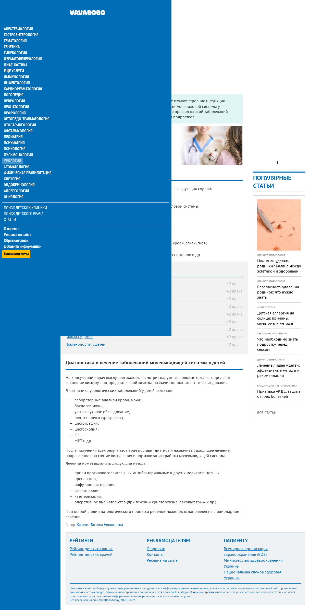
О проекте (12, 222)
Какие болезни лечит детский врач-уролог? (113, 143)
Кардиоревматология (22, 80)
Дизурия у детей (81, 290)
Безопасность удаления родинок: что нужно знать (278, 292)
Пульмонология (17, 147)
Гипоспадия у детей (84, 329)
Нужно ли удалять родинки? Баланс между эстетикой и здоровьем (279, 266)
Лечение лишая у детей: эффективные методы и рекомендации (278, 370)
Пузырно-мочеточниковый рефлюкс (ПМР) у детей (112, 306)
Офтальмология (17, 123)
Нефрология (14, 104)
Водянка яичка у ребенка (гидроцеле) (100, 313)
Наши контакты (16, 245)
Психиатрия (14, 135)
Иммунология (15, 67)
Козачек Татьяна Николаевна (100, 524)
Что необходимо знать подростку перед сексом (277, 344)
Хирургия (12, 172)
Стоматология (16, 159)
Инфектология (16, 74)
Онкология (13, 190)
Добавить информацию (22, 240)
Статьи (10, 212)
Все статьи (267, 412)
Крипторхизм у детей (86, 321)
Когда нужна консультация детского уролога (114, 137)
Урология (12, 153)
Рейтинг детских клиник (91, 548)
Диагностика (15, 55)
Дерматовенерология (22, 49)
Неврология (14, 92)
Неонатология (16, 98)
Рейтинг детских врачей (91, 554)
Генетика (12, 37)
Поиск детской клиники (26, 201)
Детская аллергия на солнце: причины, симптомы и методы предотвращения (275, 320)
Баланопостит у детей (86, 344)
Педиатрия (13, 129)
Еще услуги (13, 61)
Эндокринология (18, 178)
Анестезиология (17, 18)
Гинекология (15, 43)
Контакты (155, 554)
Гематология (15, 31)
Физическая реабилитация (26, 166)
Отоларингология (19, 117)
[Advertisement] (154, 36)
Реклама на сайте (18, 228)
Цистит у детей (80, 283)
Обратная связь (16, 234)
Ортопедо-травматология (25, 110)
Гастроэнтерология (20, 24)
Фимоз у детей (80, 336)
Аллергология (16, 184)
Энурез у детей (80, 298)
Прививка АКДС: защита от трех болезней (279, 394)
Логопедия (13, 86)
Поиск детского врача (24, 207)
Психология (14, 141)
